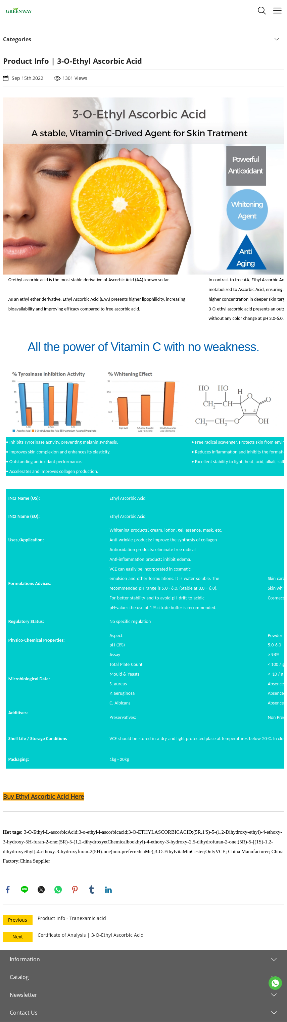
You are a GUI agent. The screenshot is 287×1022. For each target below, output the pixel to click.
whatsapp (58, 890)
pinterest (75, 890)
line (25, 890)
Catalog (19, 977)
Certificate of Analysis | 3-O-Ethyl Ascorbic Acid (91, 935)
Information (25, 959)
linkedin (109, 890)
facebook (8, 890)
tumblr (92, 890)
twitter (42, 890)
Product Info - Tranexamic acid (72, 918)
